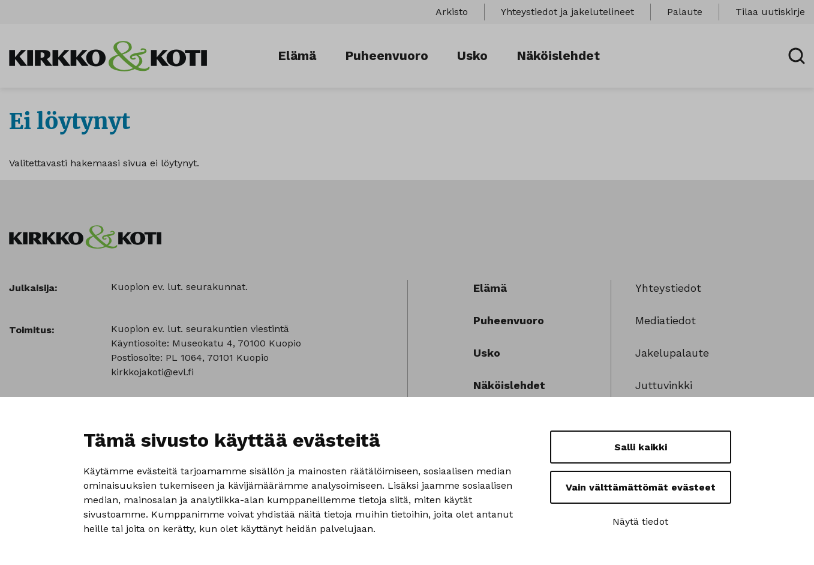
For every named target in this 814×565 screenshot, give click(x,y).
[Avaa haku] (796, 55)
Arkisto (451, 11)
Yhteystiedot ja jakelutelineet (567, 11)
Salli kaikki (640, 447)
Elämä (297, 55)
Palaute (684, 11)
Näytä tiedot (640, 521)
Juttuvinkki (663, 385)
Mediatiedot (665, 320)
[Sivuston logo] (108, 55)
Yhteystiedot (668, 288)
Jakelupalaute (672, 352)
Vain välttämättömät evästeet (641, 487)
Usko (472, 55)
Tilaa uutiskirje (770, 11)
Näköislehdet (558, 55)
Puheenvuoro (386, 55)
